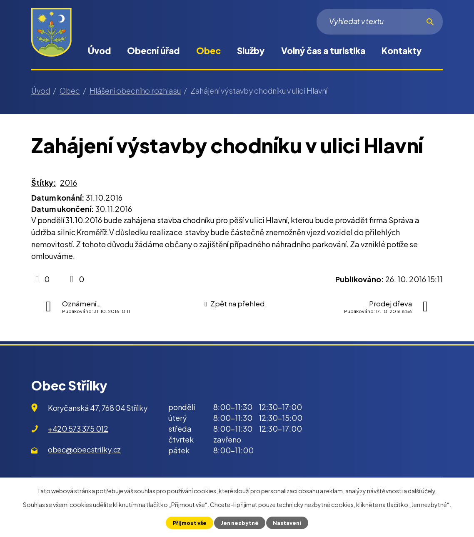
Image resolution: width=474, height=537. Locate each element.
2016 (68, 182)
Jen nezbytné (240, 523)
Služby (250, 50)
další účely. (422, 491)
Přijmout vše (190, 523)
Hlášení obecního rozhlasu (135, 90)
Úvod (99, 50)
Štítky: (43, 182)
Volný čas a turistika (323, 50)
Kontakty (402, 50)
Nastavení (287, 523)
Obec (208, 50)
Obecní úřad (153, 50)
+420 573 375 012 (78, 428)
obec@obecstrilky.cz (84, 449)
